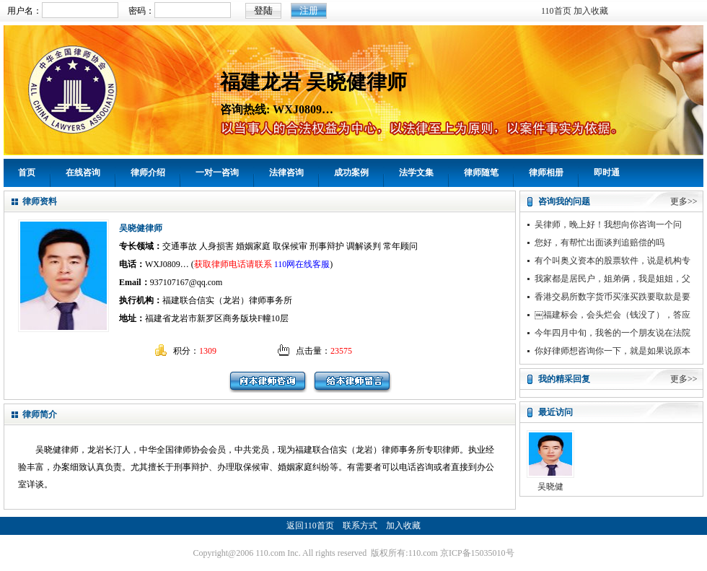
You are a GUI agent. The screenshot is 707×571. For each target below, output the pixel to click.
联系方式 (360, 525)
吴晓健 (550, 486)
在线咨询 (83, 172)
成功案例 (351, 172)
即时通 (607, 172)
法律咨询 (286, 172)
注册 (308, 10)
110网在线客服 (302, 264)
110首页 (556, 11)
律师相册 (546, 172)
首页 (26, 172)
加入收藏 (591, 11)
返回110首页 (310, 525)
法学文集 (416, 172)
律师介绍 (148, 172)
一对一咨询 (217, 172)
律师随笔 (481, 172)
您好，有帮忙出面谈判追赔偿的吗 (599, 242)
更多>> (684, 201)
